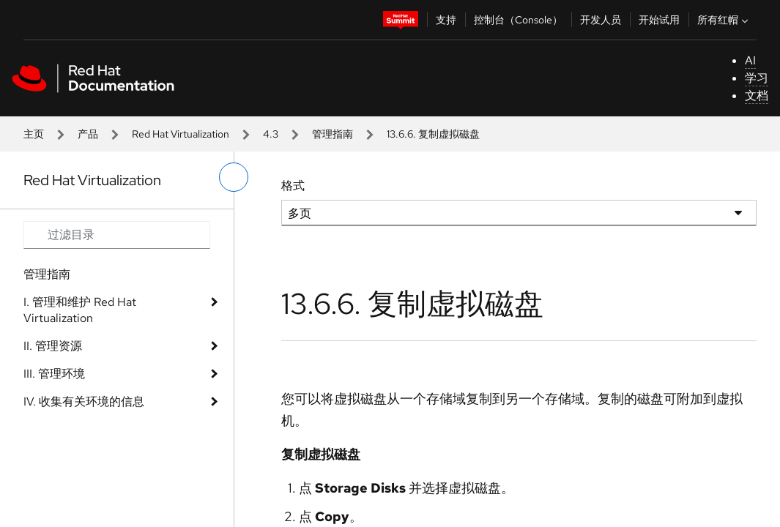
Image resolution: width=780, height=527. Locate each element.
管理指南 (332, 134)
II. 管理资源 (52, 346)
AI (750, 60)
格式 (293, 185)
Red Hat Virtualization (180, 134)
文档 (756, 95)
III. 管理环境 (54, 373)
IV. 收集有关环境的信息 (83, 401)
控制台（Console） (518, 19)
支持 (446, 19)
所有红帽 (724, 19)
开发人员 (600, 19)
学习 (756, 78)
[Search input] (116, 235)
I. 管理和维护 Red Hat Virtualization (79, 310)
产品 (88, 134)
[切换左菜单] (233, 177)
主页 (33, 134)
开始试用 (659, 19)
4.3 (270, 134)
